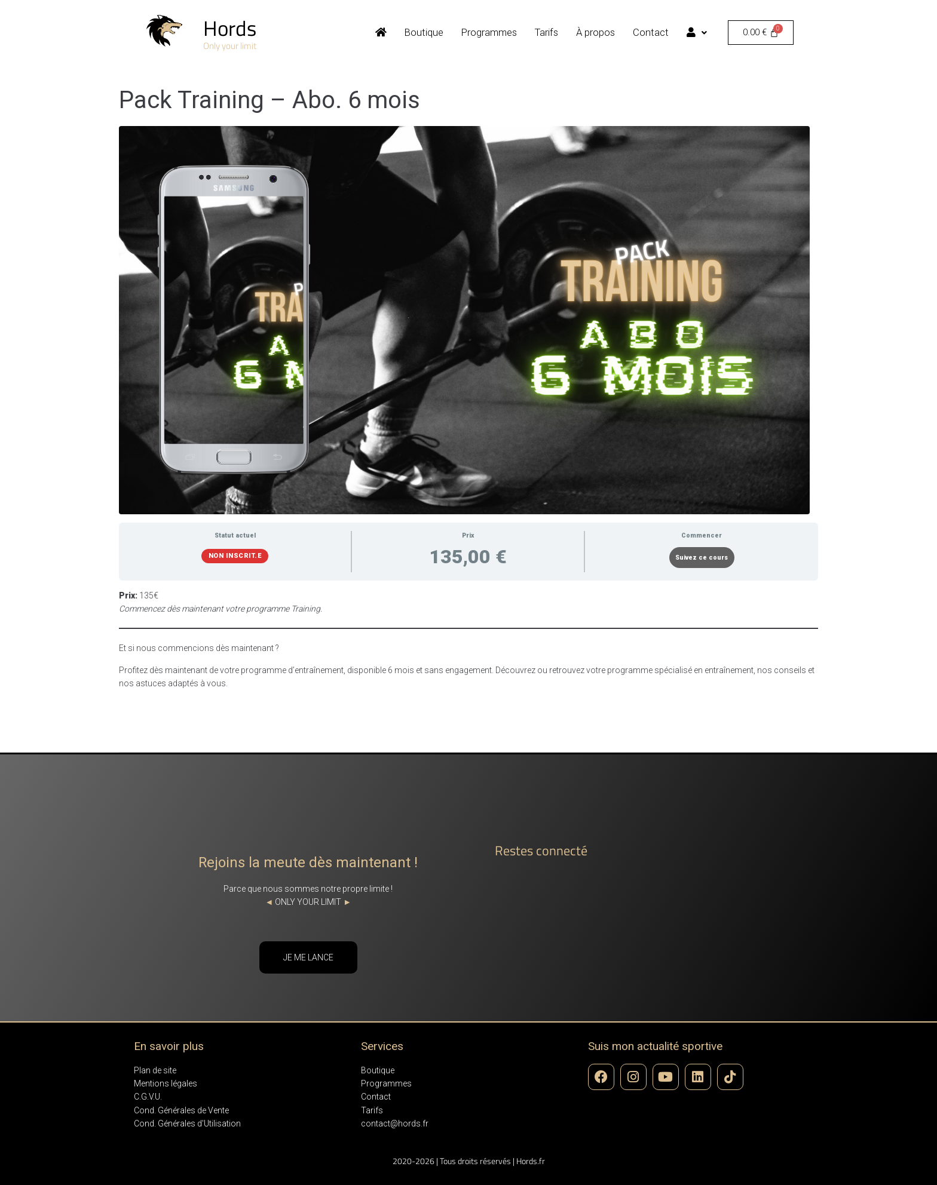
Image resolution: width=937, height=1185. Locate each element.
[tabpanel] (468, 639)
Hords (229, 28)
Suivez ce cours (701, 557)
